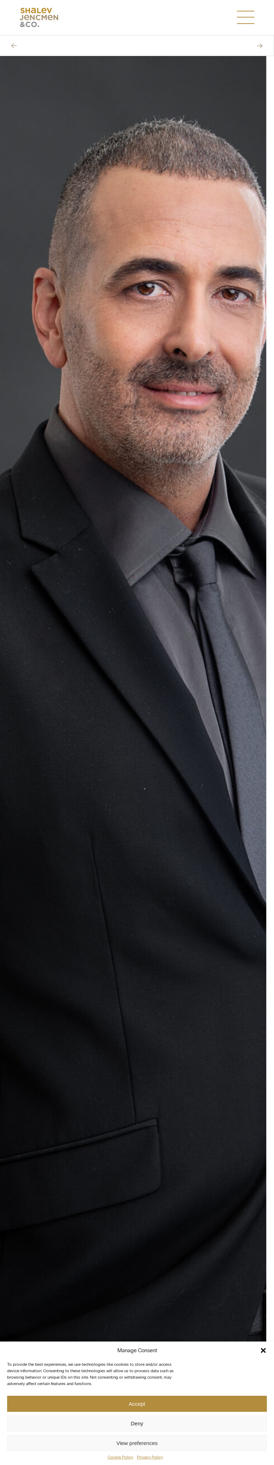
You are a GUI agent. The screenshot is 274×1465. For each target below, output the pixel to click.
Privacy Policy (150, 1457)
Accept (137, 1404)
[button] (263, 1350)
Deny (137, 1423)
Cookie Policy (120, 1457)
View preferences (137, 1443)
